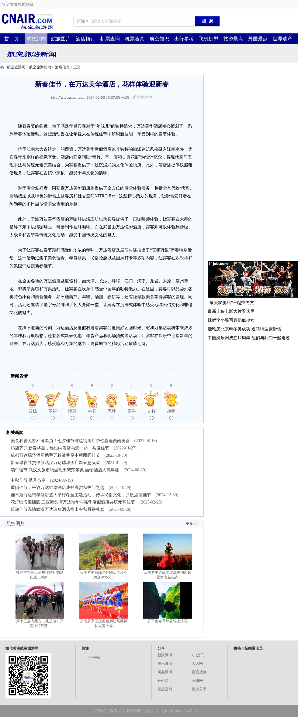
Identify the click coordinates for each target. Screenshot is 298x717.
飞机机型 (208, 38)
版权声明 (134, 711)
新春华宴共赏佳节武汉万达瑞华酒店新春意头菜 (55, 462)
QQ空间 (198, 655)
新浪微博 (165, 655)
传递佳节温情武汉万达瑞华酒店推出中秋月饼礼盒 (57, 509)
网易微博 (165, 672)
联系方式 (117, 711)
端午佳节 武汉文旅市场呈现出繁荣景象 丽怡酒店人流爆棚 (65, 470)
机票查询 (110, 38)
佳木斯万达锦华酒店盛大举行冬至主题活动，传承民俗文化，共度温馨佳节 (81, 495)
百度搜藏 (199, 672)
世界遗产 (282, 38)
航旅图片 (61, 38)
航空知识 (159, 38)
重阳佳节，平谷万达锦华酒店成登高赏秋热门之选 (57, 487)
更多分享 (199, 689)
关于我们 (100, 711)
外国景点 (258, 38)
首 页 (11, 38)
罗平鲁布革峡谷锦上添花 (167, 621)
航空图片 (15, 523)
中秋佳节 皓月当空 (28, 480)
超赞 (171, 414)
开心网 (163, 680)
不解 (52, 414)
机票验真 (134, 38)
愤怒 (72, 414)
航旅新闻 (36, 38)
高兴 (131, 414)
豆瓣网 (197, 680)
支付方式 (151, 711)
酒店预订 (85, 38)
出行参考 (184, 38)
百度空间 (165, 689)
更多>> (191, 523)
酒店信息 (62, 67)
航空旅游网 (16, 67)
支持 (151, 414)
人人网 (197, 663)
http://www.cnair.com (68, 97)
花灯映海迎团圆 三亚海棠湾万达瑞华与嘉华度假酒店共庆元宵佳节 (73, 502)
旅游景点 (233, 38)
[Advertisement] (233, 166)
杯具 (92, 414)
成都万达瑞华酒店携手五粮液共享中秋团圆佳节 (55, 455)
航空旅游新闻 (40, 67)
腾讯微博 (165, 663)
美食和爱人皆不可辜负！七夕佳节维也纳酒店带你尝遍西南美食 (70, 441)
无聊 (112, 414)
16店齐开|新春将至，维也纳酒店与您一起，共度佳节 (60, 448)
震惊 (33, 414)
